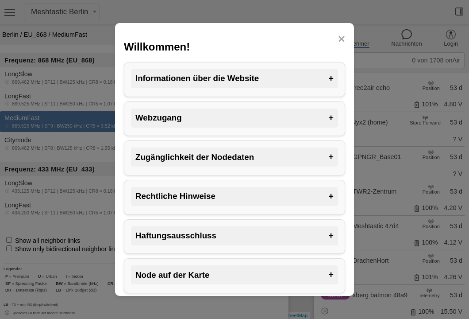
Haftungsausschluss (234, 236)
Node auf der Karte (234, 275)
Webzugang (234, 118)
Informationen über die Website (234, 79)
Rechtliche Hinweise (234, 196)
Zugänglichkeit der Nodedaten (234, 157)
